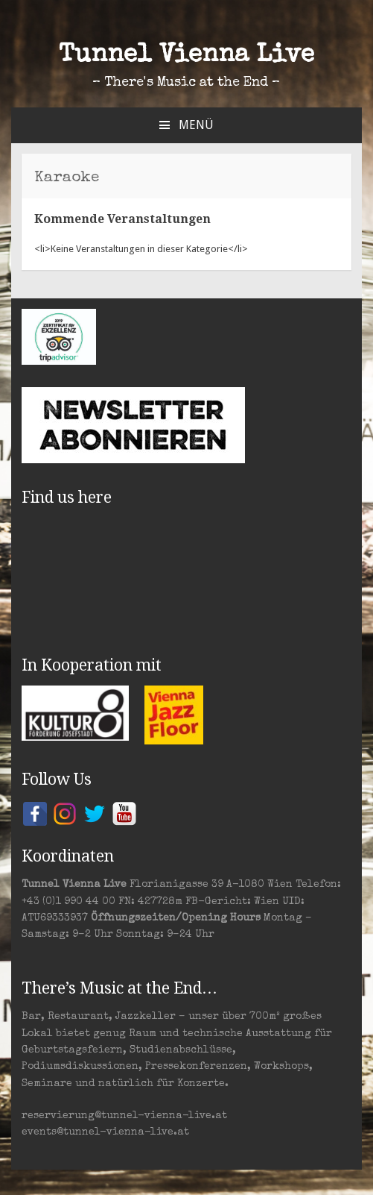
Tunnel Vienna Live (186, 56)
